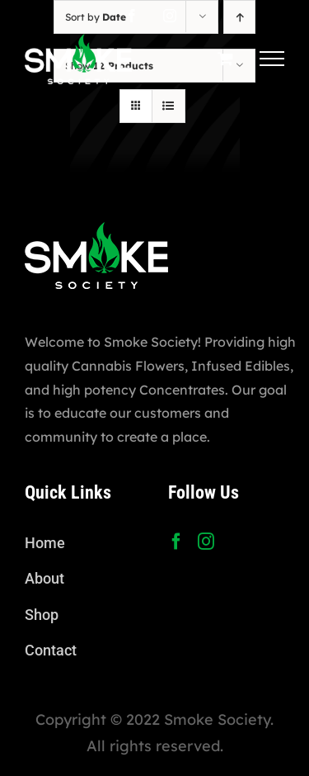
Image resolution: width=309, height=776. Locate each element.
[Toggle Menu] (271, 58)
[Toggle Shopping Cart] (225, 58)
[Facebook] (176, 541)
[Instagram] (206, 541)
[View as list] (168, 106)
